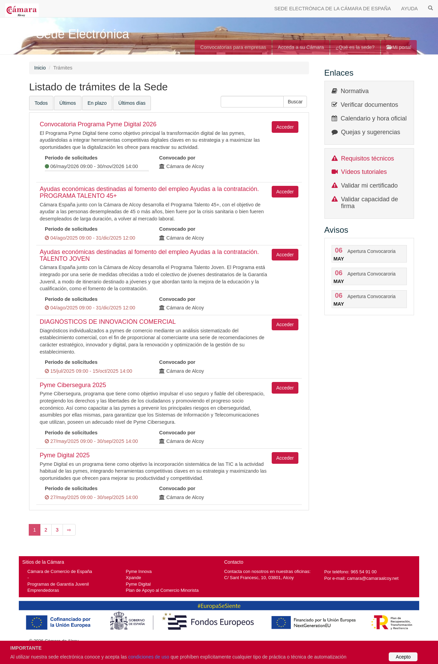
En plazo (97, 103)
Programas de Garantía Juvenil (58, 584)
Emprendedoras (43, 590)
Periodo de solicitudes (71, 158)
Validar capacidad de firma (369, 202)
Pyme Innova (139, 571)
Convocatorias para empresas (233, 47)
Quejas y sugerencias (370, 132)
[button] (295, 101)
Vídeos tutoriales (364, 171)
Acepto (403, 657)
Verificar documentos (369, 104)
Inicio (40, 68)
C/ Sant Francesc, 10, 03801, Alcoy (259, 577)
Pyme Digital (138, 584)
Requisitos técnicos (367, 158)
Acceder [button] (285, 127)
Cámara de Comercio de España (59, 571)
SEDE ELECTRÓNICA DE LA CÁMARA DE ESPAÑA (332, 8)
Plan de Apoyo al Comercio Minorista (162, 590)
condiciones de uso (148, 657)
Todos (41, 103)
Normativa (355, 91)
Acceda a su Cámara (301, 47)
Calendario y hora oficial (374, 118)
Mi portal (398, 47)
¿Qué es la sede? (355, 47)
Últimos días (131, 103)
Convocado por (177, 158)
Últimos (68, 103)
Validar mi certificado (369, 185)
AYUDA (409, 8)
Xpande (133, 577)
